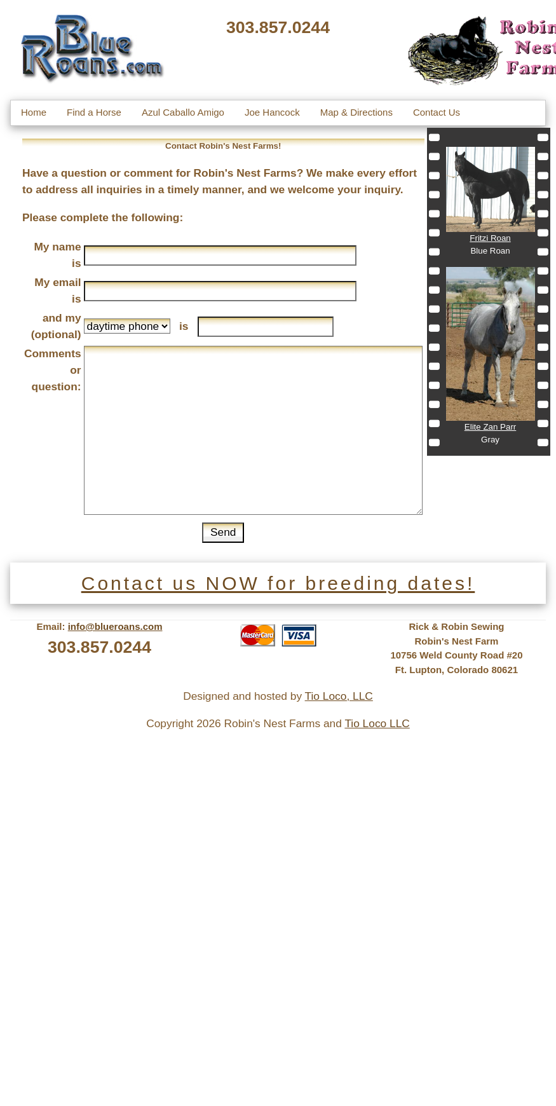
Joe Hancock (272, 112)
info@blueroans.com (115, 626)
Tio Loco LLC (376, 723)
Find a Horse (94, 112)
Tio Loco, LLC (339, 696)
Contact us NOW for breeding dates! (278, 583)
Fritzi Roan (490, 238)
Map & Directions (356, 112)
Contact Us (436, 112)
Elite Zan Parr (490, 427)
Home (33, 112)
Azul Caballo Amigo (183, 112)
